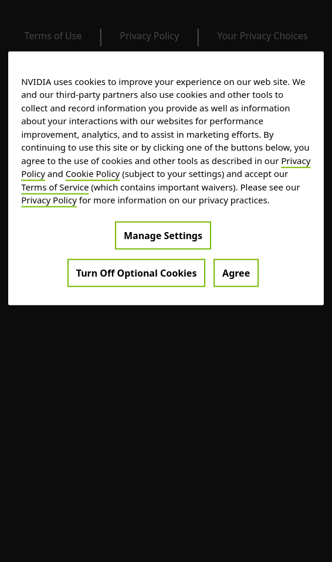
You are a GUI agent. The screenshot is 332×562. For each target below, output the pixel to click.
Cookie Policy (93, 173)
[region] (166, 178)
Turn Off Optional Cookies (136, 273)
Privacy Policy (49, 200)
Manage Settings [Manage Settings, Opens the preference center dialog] (163, 235)
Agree (236, 273)
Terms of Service (55, 187)
